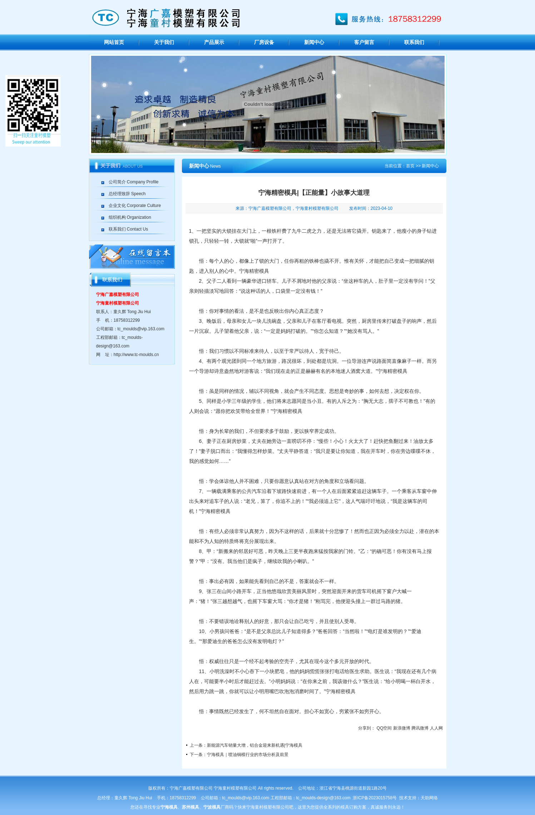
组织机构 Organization (130, 217)
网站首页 (114, 42)
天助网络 (429, 797)
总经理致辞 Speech (127, 193)
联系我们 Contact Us (128, 229)
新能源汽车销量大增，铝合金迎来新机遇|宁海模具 (254, 745)
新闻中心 (314, 42)
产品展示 (214, 42)
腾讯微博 (420, 728)
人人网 (436, 728)
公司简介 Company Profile (134, 181)
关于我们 (164, 42)
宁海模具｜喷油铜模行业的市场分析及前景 (247, 754)
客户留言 (364, 42)
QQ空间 (384, 728)
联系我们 (414, 42)
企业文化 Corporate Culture (135, 205)
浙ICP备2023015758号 (375, 797)
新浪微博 (401, 728)
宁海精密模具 (254, 271)
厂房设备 (264, 42)
